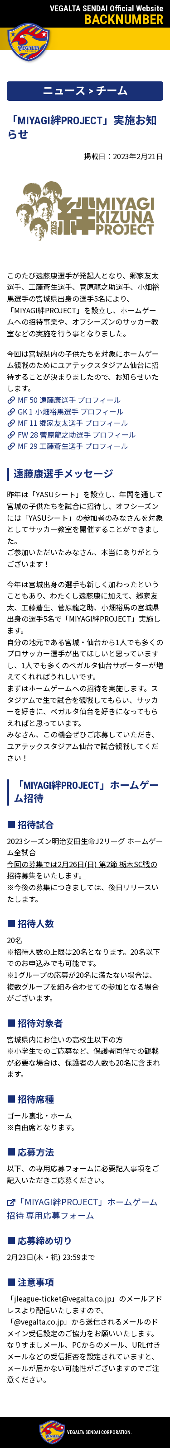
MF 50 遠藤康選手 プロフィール (64, 399)
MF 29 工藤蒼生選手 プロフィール (67, 445)
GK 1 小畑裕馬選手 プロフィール (65, 411)
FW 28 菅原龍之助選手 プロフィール (71, 434)
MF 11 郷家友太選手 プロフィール (67, 422)
